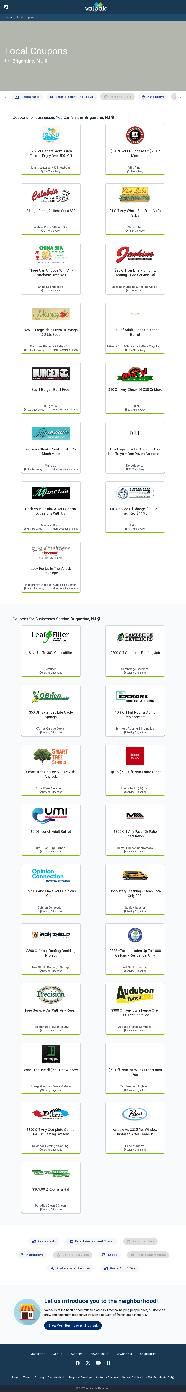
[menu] (6, 7)
